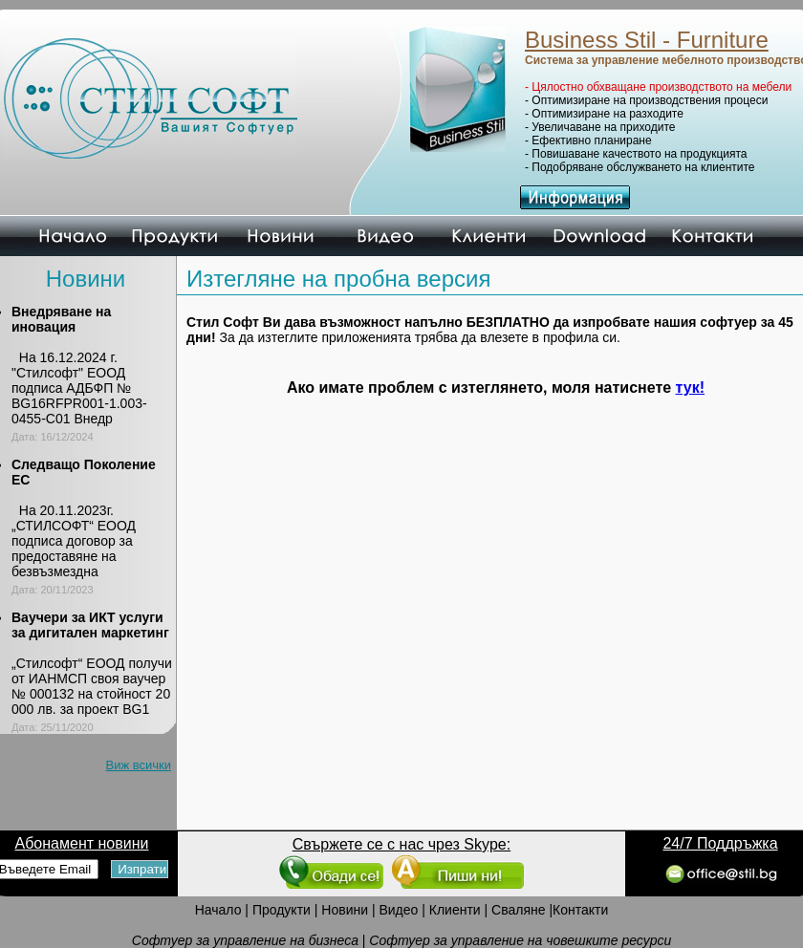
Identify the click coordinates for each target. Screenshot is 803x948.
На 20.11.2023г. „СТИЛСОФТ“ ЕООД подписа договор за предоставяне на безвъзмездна (73, 541)
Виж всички (139, 765)
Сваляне (518, 909)
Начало (218, 909)
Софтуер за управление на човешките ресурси (520, 940)
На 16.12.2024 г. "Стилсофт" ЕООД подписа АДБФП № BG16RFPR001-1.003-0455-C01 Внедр (79, 388)
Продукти (281, 909)
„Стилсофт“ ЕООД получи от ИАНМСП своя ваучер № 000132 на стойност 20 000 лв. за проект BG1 (91, 686)
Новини (344, 909)
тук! (690, 387)
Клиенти (455, 909)
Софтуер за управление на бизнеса (245, 940)
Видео (398, 909)
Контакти (580, 909)
